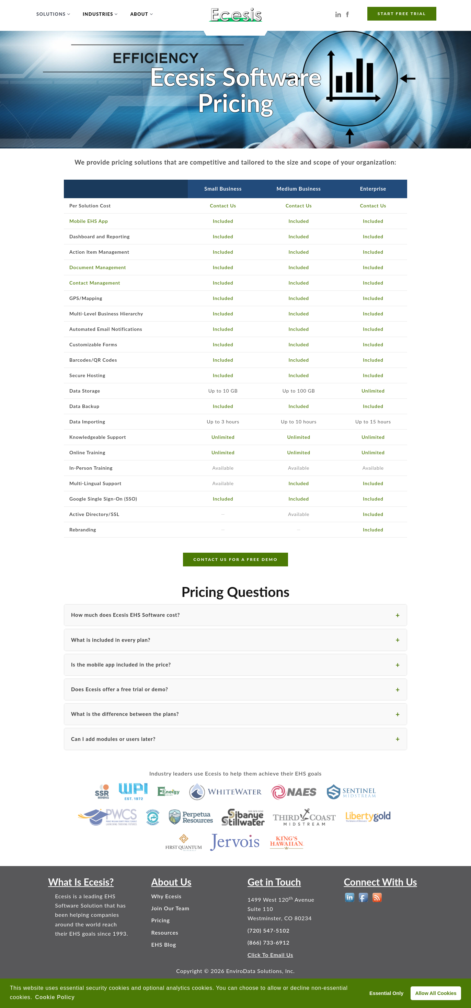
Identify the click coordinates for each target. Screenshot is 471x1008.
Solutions (51, 14)
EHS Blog (163, 944)
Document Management (97, 267)
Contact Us (223, 205)
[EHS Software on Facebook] (363, 897)
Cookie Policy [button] (54, 997)
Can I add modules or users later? (113, 739)
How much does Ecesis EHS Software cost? (125, 615)
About (139, 14)
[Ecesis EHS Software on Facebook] (347, 13)
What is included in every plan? (110, 640)
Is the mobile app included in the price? (121, 664)
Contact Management (94, 283)
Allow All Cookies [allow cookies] (435, 993)
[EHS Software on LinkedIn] (350, 897)
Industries (98, 14)
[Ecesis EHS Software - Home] (236, 14)
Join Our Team (170, 908)
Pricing (160, 920)
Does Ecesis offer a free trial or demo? (119, 689)
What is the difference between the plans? (125, 714)
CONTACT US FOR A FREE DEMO (235, 559)
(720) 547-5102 (269, 930)
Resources (165, 932)
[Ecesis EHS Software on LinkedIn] (338, 13)
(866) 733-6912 (269, 942)
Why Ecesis (166, 896)
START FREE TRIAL (402, 13)
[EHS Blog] (377, 897)
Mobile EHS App (88, 221)
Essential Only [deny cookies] (386, 993)
